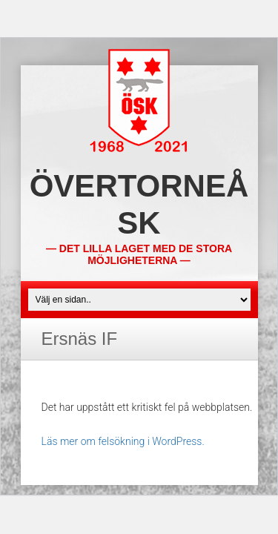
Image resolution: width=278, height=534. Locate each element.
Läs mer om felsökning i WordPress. (123, 441)
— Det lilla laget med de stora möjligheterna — (139, 254)
